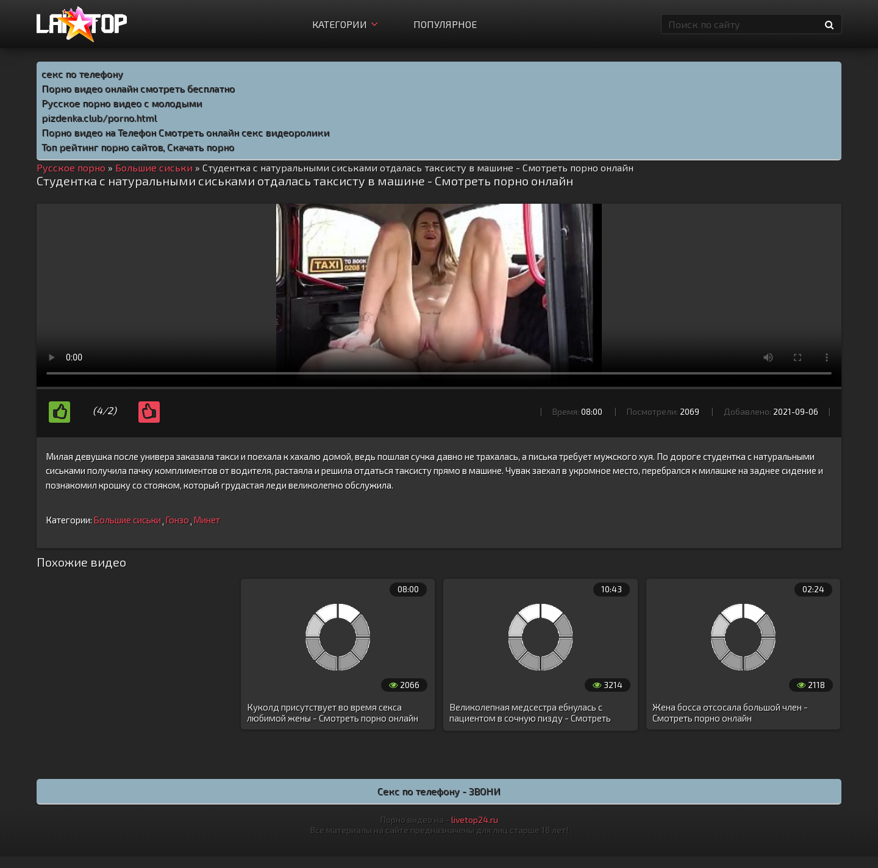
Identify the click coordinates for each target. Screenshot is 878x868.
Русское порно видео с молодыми (121, 103)
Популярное (445, 24)
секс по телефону (82, 73)
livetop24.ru (474, 819)
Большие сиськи (127, 519)
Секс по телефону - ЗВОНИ (439, 791)
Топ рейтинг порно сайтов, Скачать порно (137, 146)
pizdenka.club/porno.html (99, 117)
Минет (206, 519)
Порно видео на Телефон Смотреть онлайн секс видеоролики (185, 132)
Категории (345, 24)
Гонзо (177, 519)
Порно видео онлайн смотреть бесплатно (138, 88)
